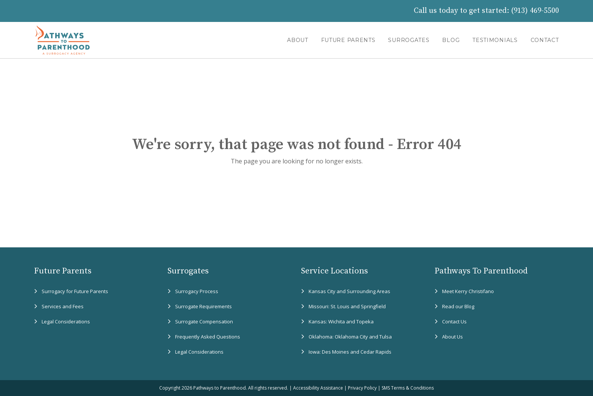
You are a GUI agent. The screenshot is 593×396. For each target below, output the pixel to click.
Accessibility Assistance (318, 388)
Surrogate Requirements (203, 306)
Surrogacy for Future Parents (75, 291)
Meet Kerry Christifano (468, 291)
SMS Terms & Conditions (408, 388)
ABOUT (297, 40)
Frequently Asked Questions (207, 336)
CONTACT (545, 40)
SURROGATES (408, 40)
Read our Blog (458, 306)
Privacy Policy (362, 388)
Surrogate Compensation (204, 321)
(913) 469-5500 (535, 11)
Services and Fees (63, 306)
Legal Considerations (66, 321)
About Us (452, 336)
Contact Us (454, 321)
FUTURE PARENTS (348, 40)
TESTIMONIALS (494, 40)
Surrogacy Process (196, 291)
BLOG (450, 40)
